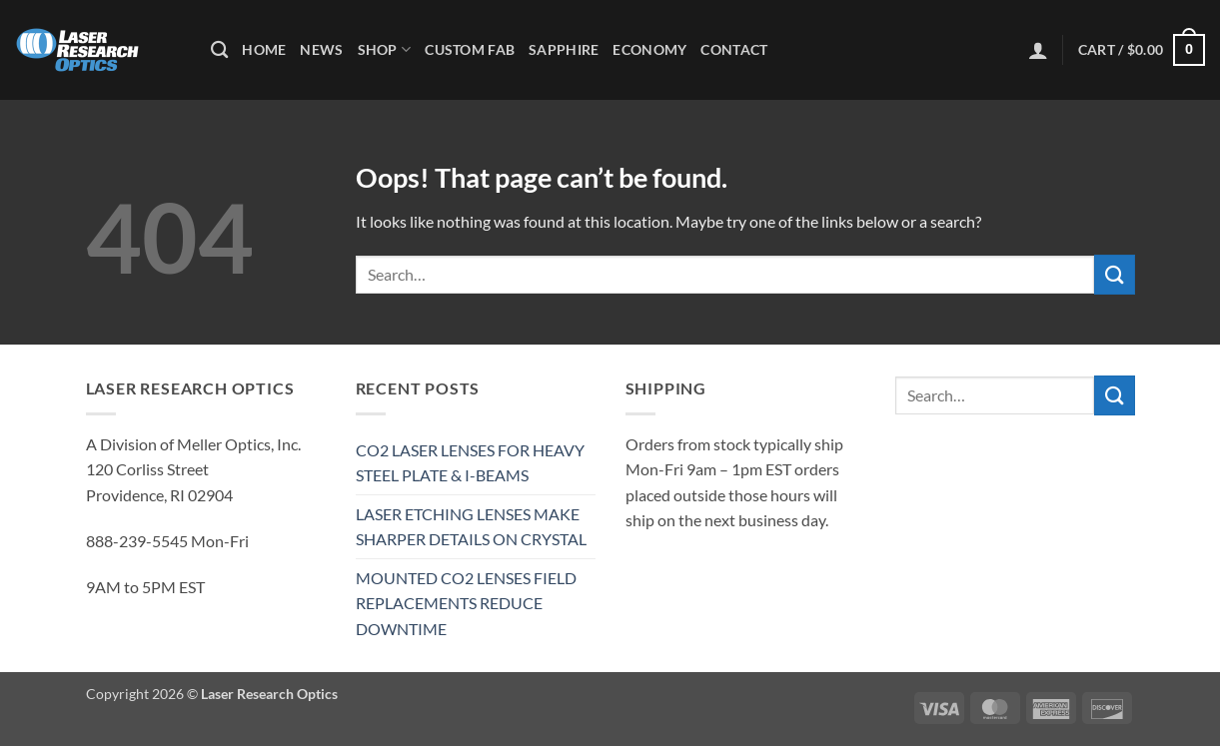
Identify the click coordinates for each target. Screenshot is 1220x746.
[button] (1038, 50)
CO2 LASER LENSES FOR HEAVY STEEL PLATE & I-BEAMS (470, 462)
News (321, 49)
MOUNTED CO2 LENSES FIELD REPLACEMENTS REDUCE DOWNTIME (466, 603)
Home (264, 49)
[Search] (219, 50)
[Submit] (1114, 274)
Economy (649, 49)
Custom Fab (470, 49)
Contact (733, 49)
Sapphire (564, 49)
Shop (385, 49)
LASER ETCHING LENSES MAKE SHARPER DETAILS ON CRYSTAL (471, 526)
